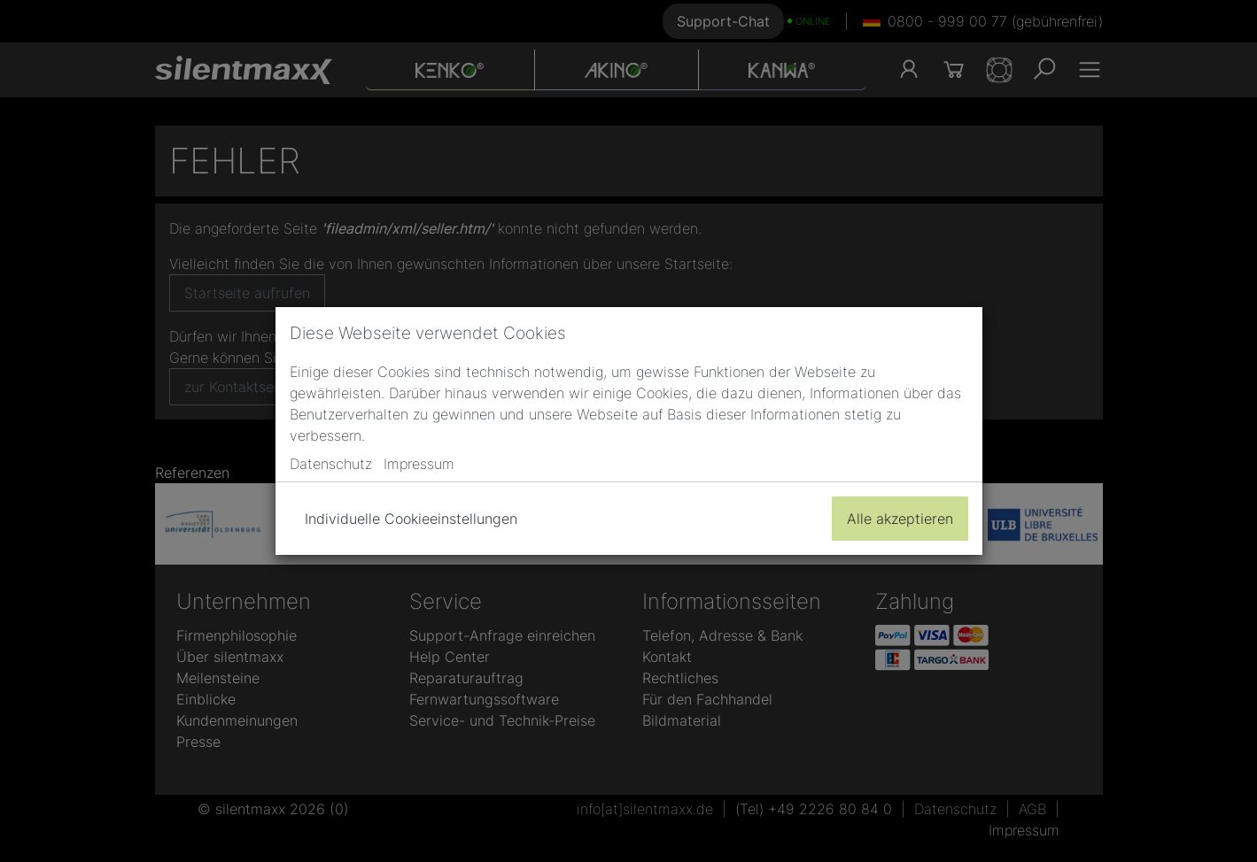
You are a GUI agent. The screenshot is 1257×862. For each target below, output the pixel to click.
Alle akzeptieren (900, 518)
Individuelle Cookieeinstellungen (411, 518)
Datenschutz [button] (331, 464)
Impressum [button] (419, 464)
